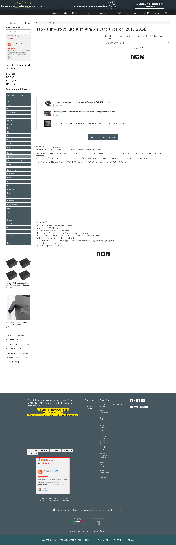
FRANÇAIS (67, 450)
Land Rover (11, 170)
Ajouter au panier (103, 137)
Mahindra (10, 174)
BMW (9, 109)
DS (8, 128)
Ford (9, 136)
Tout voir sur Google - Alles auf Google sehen (53, 500)
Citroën (10, 116)
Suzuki (9, 227)
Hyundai (10, 139)
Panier (144, 13)
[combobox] (137, 42)
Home (87, 404)
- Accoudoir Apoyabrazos (17, 357)
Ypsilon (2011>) (48, 23)
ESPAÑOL (32, 453)
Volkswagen (11, 235)
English (65, 13)
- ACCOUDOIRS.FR (14, 362)
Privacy (156, 13)
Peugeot (10, 201)
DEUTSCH (55, 450)
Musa (10, 164)
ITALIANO (33, 450)
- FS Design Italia (13, 348)
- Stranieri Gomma (14, 339)
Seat (9, 216)
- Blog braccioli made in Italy (18, 344)
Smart (9, 224)
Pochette (10, 243)
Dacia (9, 120)
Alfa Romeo (11, 101)
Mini (8, 185)
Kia (8, 147)
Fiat (8, 132)
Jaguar (9, 143)
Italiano (54, 13)
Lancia (38, 23)
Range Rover (12, 204)
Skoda (9, 220)
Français (94, 531)
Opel (9, 197)
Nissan (9, 193)
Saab (9, 212)
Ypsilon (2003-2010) (15, 160)
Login (134, 13)
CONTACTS (122, 13)
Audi (9, 105)
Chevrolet (11, 113)
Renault (10, 208)
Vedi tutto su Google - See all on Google (53, 498)
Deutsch (75, 13)
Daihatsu (10, 124)
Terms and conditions (104, 13)
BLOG (165, 13)
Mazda (9, 177)
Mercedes (11, 181)
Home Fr (87, 13)
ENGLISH (44, 450)
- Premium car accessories (17, 353)
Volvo (9, 239)
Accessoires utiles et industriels (15, 96)
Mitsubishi (11, 189)
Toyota (9, 231)
